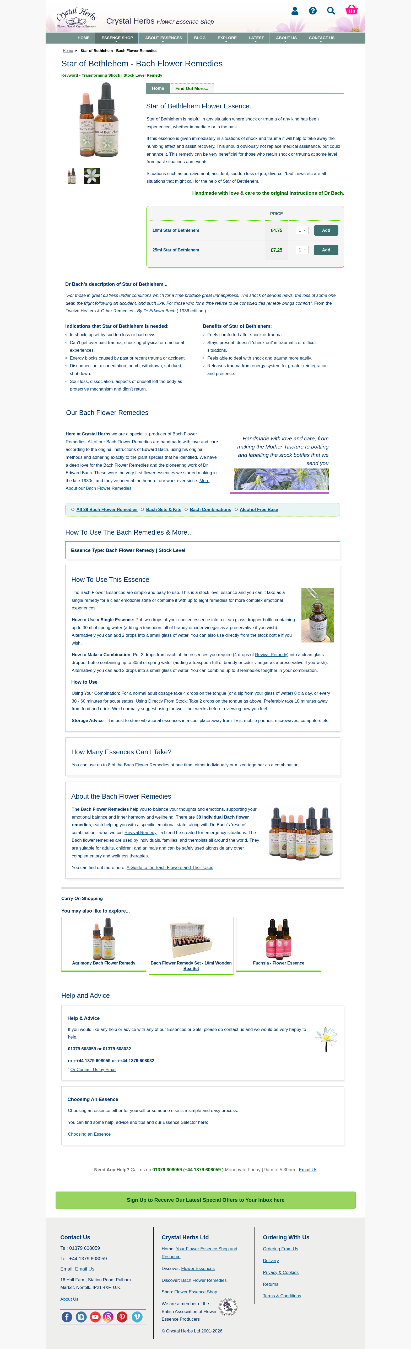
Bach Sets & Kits (163, 509)
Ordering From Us (280, 1248)
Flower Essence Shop (195, 1291)
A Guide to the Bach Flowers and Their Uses (170, 867)
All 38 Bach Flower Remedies (107, 509)
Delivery (271, 1260)
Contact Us (321, 39)
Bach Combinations (210, 509)
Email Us (308, 1169)
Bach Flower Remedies (203, 1280)
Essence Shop (117, 39)
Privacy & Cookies (281, 1272)
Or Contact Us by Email (93, 1069)
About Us (286, 39)
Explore (227, 39)
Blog (200, 37)
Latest (256, 39)
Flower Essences (198, 1268)
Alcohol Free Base (259, 509)
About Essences (163, 39)
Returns (270, 1284)
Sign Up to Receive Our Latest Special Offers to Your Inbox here (206, 1200)
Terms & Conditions (282, 1295)
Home (84, 37)
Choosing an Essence (89, 1134)
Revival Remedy (271, 654)
